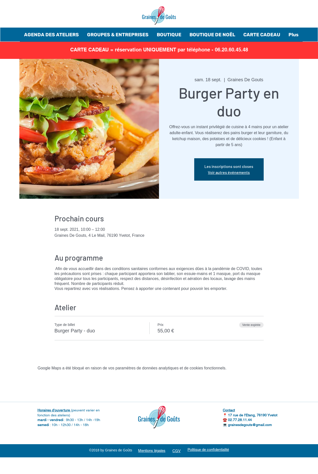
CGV (176, 451)
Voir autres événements (229, 172)
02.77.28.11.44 (240, 420)
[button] (51, 35)
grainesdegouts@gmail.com (250, 425)
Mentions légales (151, 450)
